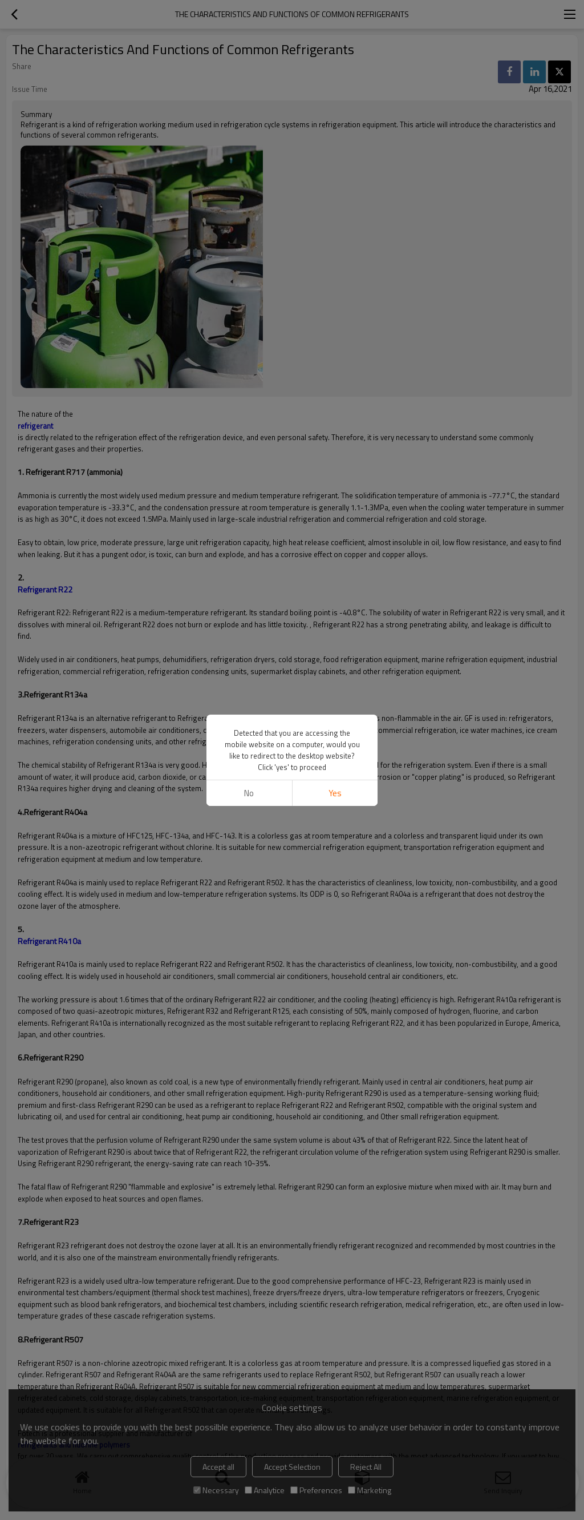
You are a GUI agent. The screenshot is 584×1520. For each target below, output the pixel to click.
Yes (335, 793)
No (249, 793)
